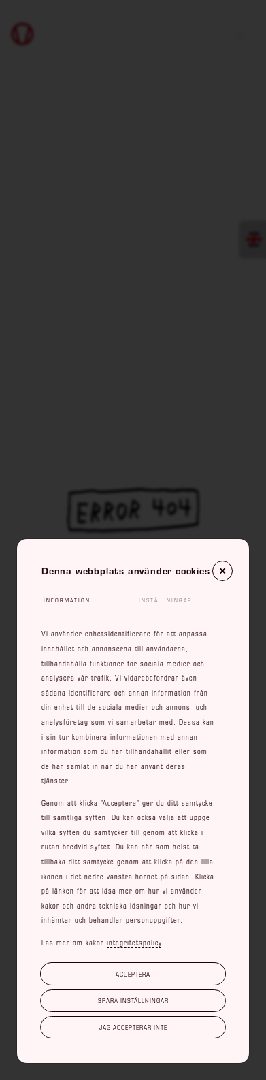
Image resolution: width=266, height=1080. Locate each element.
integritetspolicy (134, 942)
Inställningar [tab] (166, 600)
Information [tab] (67, 600)
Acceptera (133, 974)
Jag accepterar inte (133, 1027)
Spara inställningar (133, 1000)
